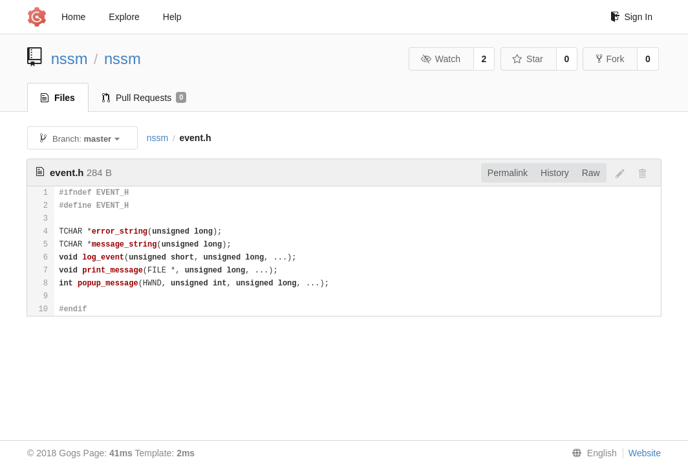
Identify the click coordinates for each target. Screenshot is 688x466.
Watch (440, 59)
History (555, 173)
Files (58, 98)
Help (172, 17)
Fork (610, 59)
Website (645, 453)
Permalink (508, 173)
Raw (591, 173)
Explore (124, 17)
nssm (69, 58)
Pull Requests (144, 98)
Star (527, 59)
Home (73, 17)
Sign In (631, 17)
